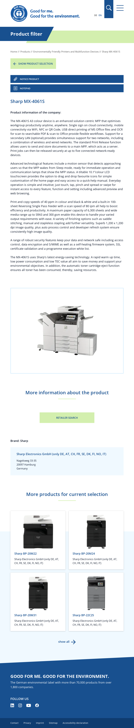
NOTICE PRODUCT (29, 79)
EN (100, 15)
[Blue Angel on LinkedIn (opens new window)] (12, 705)
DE (95, 15)
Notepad (25, 88)
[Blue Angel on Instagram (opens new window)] (20, 705)
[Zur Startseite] (49, 13)
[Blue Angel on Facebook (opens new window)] (37, 705)
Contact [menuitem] (14, 722)
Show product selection (35, 63)
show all (63, 642)
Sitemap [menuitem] (53, 722)
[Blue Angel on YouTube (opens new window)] (28, 705)
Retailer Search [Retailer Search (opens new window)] (67, 417)
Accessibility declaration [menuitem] (75, 722)
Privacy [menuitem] (27, 722)
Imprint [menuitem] (40, 722)
